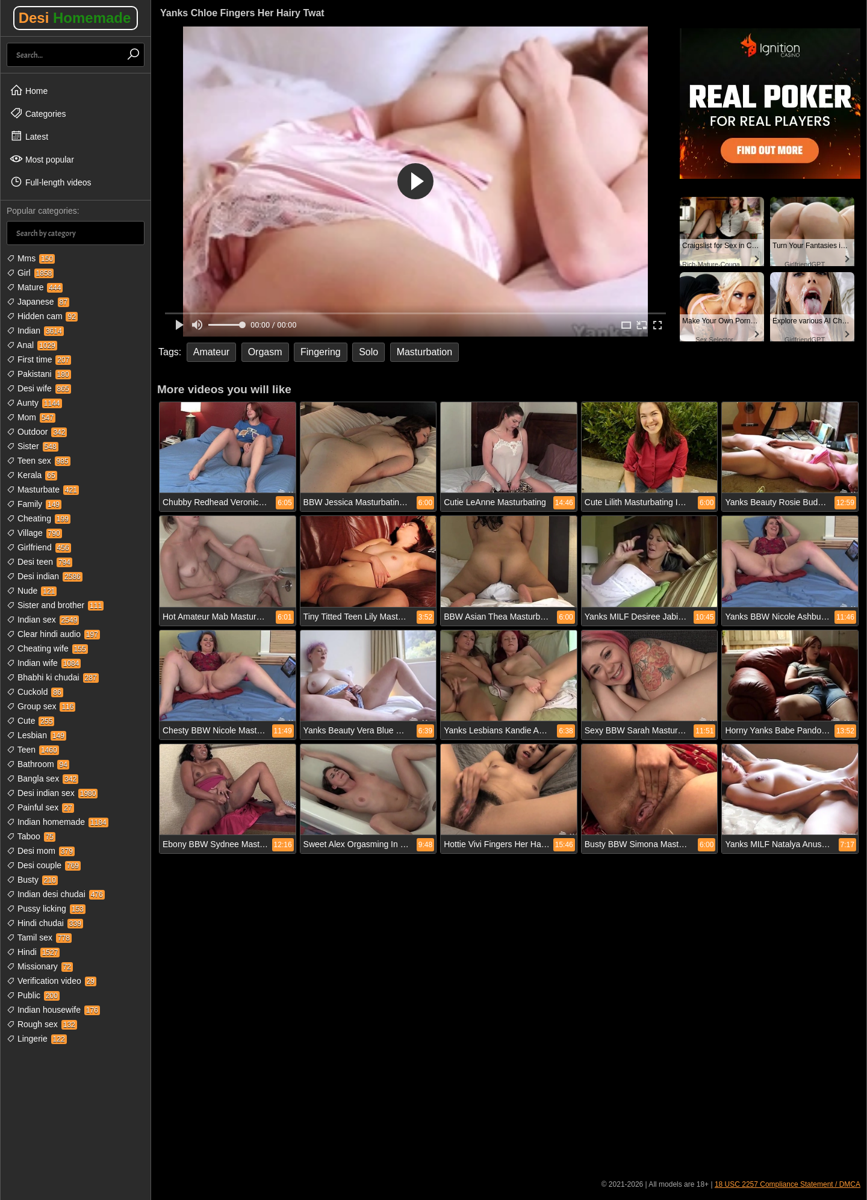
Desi (75, 18)
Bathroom (38, 764)
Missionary (40, 966)
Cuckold (35, 692)
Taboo (31, 836)
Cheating (38, 518)
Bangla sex (42, 778)
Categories (38, 113)
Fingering (320, 352)
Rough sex (42, 1024)
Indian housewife (53, 1010)
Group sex (41, 706)
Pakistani (39, 374)
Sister (32, 446)
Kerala (32, 475)
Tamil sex (39, 937)
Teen (33, 749)
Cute (30, 721)
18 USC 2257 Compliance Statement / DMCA (787, 1184)
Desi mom (41, 851)
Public (33, 995)
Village (34, 533)
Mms (31, 258)
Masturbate (43, 489)
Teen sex (38, 460)
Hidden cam (42, 316)
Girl (30, 273)
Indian (35, 330)
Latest (29, 136)
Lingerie (37, 1038)
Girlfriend (39, 547)
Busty (32, 879)
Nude (32, 590)
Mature (35, 287)
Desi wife (39, 388)
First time (39, 359)
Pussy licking (46, 908)
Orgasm (265, 352)
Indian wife (44, 663)
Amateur (211, 352)
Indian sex (43, 619)
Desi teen (39, 562)
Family (34, 504)
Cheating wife (47, 648)
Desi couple (44, 865)
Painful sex (40, 807)
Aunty (34, 403)
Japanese (38, 301)
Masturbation (425, 352)
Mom (31, 417)
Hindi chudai (45, 923)
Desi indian (44, 576)
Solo (368, 352)
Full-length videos (51, 181)
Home (29, 90)
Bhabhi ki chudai (53, 677)
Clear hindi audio (53, 634)
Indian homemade (57, 822)
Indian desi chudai (56, 894)
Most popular (42, 159)
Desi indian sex (52, 793)
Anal (32, 345)
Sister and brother (55, 605)
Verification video (51, 981)
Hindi (33, 952)
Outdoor (37, 432)
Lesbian (36, 735)
